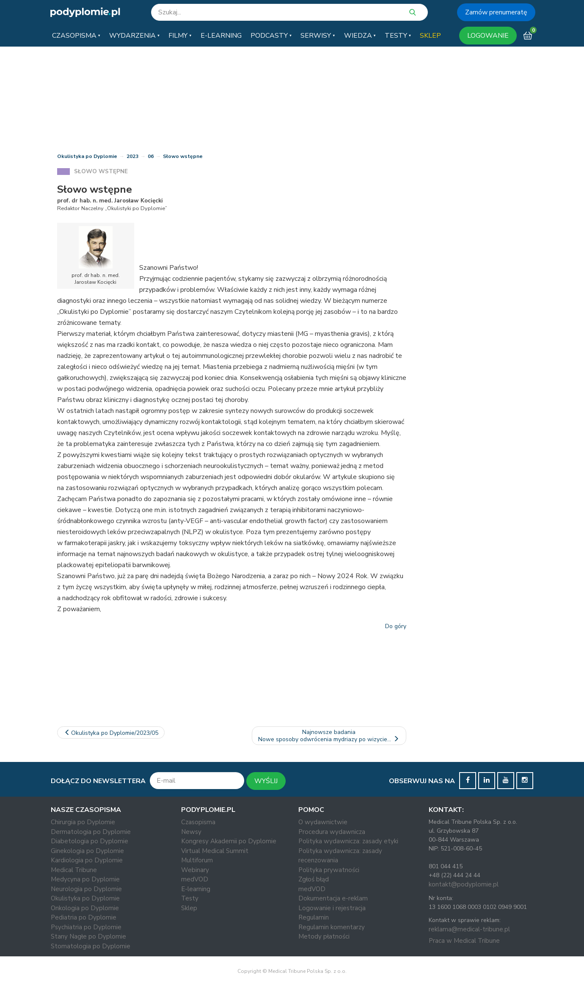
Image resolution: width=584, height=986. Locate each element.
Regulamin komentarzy (331, 927)
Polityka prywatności (328, 870)
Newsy (191, 832)
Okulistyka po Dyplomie (87, 156)
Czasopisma (198, 822)
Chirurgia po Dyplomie (83, 822)
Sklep (189, 908)
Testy (189, 898)
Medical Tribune (74, 870)
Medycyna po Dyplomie (85, 879)
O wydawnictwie (322, 822)
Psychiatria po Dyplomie (86, 927)
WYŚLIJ (266, 781)
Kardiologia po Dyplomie (87, 860)
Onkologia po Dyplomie (85, 908)
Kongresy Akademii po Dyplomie (228, 841)
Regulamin (313, 917)
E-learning (195, 889)
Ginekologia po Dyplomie (87, 851)
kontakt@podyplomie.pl (464, 884)
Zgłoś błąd (313, 879)
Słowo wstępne (183, 156)
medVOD (194, 879)
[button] (76, 35)
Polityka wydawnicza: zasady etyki (348, 841)
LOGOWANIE (488, 35)
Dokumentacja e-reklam (333, 898)
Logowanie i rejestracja (332, 908)
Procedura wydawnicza (331, 832)
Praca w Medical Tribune (464, 940)
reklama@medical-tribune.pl (469, 929)
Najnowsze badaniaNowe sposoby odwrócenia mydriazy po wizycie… (329, 735)
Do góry (395, 626)
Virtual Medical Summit (214, 851)
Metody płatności (324, 936)
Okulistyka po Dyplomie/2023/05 (110, 733)
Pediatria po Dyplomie (83, 917)
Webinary (195, 870)
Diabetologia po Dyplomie (89, 841)
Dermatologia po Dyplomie (91, 832)
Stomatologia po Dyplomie (90, 946)
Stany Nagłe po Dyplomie (88, 936)
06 (151, 156)
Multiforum (197, 860)
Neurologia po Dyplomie (86, 889)
